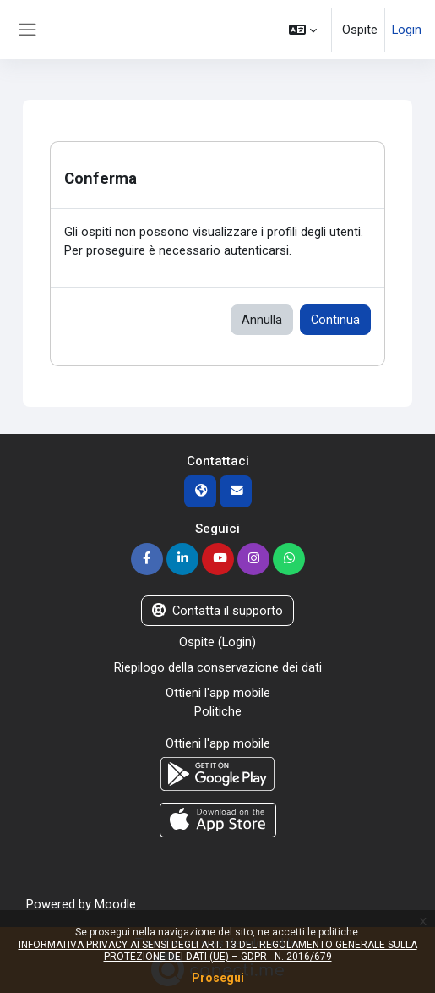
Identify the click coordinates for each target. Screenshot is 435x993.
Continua (335, 319)
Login (406, 29)
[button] (303, 29)
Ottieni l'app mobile (218, 692)
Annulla (262, 319)
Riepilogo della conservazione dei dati (218, 667)
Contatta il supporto (217, 610)
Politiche (218, 711)
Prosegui (218, 978)
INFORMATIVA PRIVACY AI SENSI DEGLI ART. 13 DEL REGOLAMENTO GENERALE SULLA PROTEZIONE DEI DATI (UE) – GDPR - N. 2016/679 (218, 951)
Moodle (115, 904)
